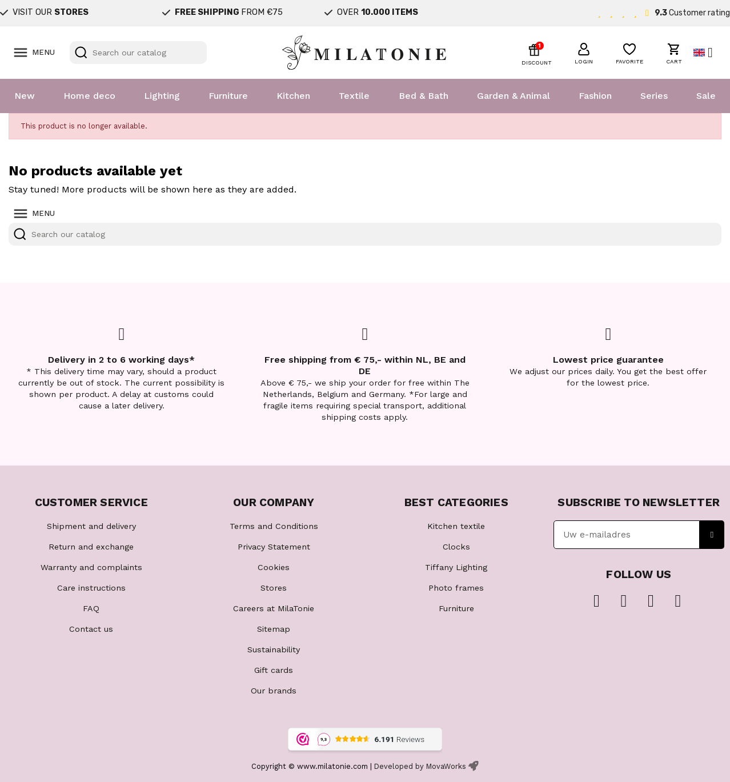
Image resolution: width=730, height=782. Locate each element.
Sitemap (273, 628)
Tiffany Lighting (456, 567)
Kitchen (293, 95)
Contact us (91, 628)
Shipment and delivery (91, 526)
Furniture (228, 95)
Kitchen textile (456, 526)
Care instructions (91, 587)
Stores (273, 587)
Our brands (273, 690)
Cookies (274, 567)
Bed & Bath (423, 95)
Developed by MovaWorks (420, 766)
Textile (354, 95)
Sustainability (273, 649)
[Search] (138, 52)
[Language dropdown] (707, 52)
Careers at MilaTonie (273, 608)
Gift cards (273, 670)
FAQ (91, 608)
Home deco (89, 95)
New (24, 95)
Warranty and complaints (91, 567)
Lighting (162, 95)
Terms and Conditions (274, 526)
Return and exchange (91, 546)
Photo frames (456, 587)
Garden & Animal (513, 95)
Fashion (595, 95)
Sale (706, 95)
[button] (584, 52)
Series (654, 95)
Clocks (456, 546)
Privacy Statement (274, 546)
